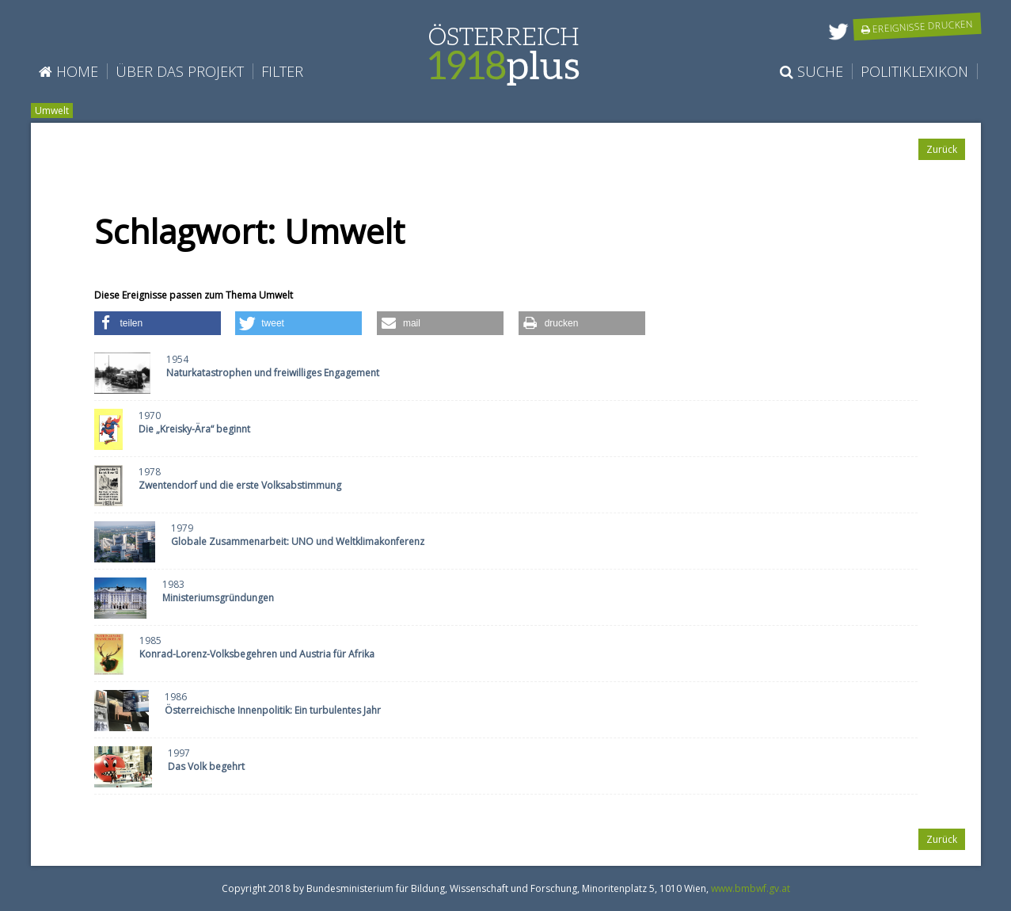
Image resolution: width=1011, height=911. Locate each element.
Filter (282, 71)
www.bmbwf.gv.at (750, 888)
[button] (157, 323)
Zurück (941, 149)
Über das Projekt (180, 71)
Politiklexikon (914, 71)
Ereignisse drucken (917, 26)
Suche (811, 71)
